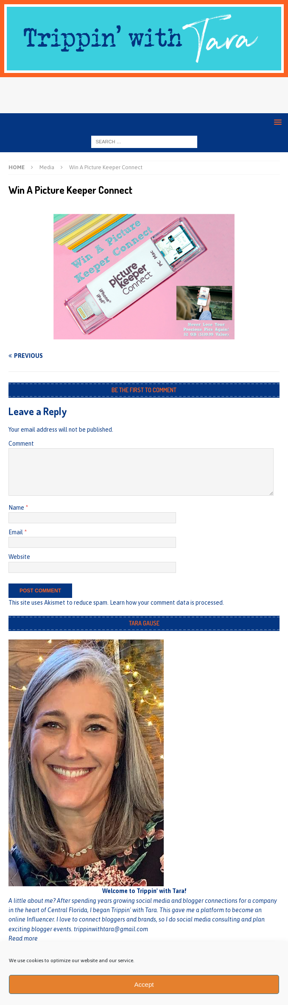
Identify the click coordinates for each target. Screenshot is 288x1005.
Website (19, 556)
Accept (144, 984)
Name (16, 507)
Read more (23, 938)
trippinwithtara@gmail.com (111, 929)
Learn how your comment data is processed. (167, 602)
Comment (21, 443)
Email (16, 532)
